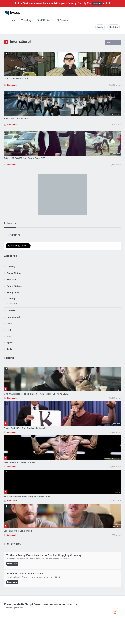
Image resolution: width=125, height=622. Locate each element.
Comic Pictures (14, 273)
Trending (26, 20)
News (10, 323)
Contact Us (72, 604)
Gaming (11, 299)
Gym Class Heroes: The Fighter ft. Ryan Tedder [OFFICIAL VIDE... (36, 394)
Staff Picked (44, 20)
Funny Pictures (14, 286)
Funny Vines (13, 292)
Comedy (11, 266)
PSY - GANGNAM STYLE (16, 78)
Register (113, 27)
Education (12, 279)
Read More (12, 564)
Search (62, 20)
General (11, 310)
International (13, 317)
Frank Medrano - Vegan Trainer (19, 462)
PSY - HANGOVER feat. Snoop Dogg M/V (24, 158)
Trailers (10, 349)
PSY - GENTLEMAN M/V (16, 118)
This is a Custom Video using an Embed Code (27, 496)
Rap (9, 336)
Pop (9, 330)
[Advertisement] (62, 194)
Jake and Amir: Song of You (18, 531)
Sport (10, 342)
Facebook (14, 234)
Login (100, 27)
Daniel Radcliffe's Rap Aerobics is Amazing (25, 428)
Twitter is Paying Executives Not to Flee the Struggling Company (43, 555)
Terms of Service (57, 604)
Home (12, 20)
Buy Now (97, 3)
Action (13, 303)
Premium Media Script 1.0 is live (24, 573)
